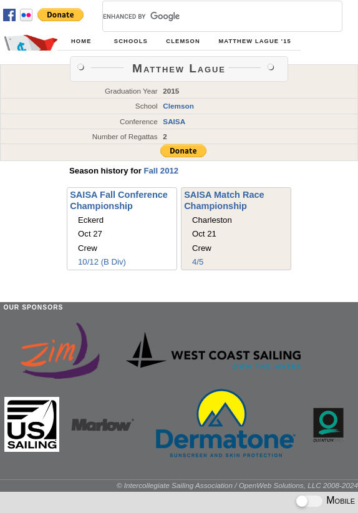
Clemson (183, 41)
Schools (131, 41)
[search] (207, 16)
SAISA (174, 121)
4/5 (197, 261)
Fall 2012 (160, 170)
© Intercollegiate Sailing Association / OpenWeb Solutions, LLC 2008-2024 (237, 485)
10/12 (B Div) (102, 261)
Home (81, 41)
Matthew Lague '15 (254, 41)
